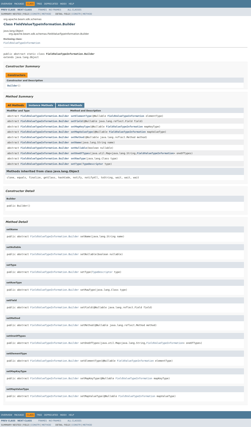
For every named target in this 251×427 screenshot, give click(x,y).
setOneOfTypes (80, 153)
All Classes (74, 10)
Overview (6, 4)
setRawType (78, 158)
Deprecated (51, 4)
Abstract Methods (70, 105)
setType (76, 164)
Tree (39, 4)
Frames (42, 10)
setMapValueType (82, 131)
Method (46, 14)
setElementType (81, 116)
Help (71, 4)
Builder (12, 85)
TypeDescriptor (92, 164)
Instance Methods (41, 105)
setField (76, 121)
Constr (35, 14)
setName (76, 142)
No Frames (55, 10)
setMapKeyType (80, 126)
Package (19, 4)
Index (63, 4)
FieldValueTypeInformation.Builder (45, 116)
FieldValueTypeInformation (21, 42)
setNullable (79, 147)
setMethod (77, 137)
